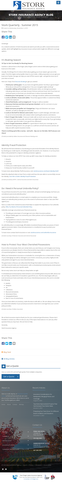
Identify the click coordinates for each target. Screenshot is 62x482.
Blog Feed (6, 352)
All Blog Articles (8, 359)
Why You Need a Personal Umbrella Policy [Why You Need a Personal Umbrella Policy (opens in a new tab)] (19, 207)
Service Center (15, 441)
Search (25, 465)
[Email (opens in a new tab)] (14, 37)
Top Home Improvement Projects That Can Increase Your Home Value (46, 406)
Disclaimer (38, 465)
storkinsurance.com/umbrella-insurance (43, 232)
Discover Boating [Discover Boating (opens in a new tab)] (20, 81)
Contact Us (15, 436)
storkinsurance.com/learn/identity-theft (45, 171)
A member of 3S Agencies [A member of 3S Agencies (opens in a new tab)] (31, 479)
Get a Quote (8, 376)
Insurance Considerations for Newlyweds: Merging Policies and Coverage (46, 397)
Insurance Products (15, 445)
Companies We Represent (15, 449)
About (9, 404)
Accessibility (47, 465)
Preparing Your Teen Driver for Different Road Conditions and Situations (46, 413)
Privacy (31, 465)
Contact (15, 404)
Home (3, 404)
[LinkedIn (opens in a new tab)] (10, 37)
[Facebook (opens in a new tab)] (3, 37)
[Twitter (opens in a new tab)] (6, 37)
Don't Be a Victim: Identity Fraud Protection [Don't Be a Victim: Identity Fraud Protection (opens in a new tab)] (22, 176)
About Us (15, 432)
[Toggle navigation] (58, 2)
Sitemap (21, 404)
